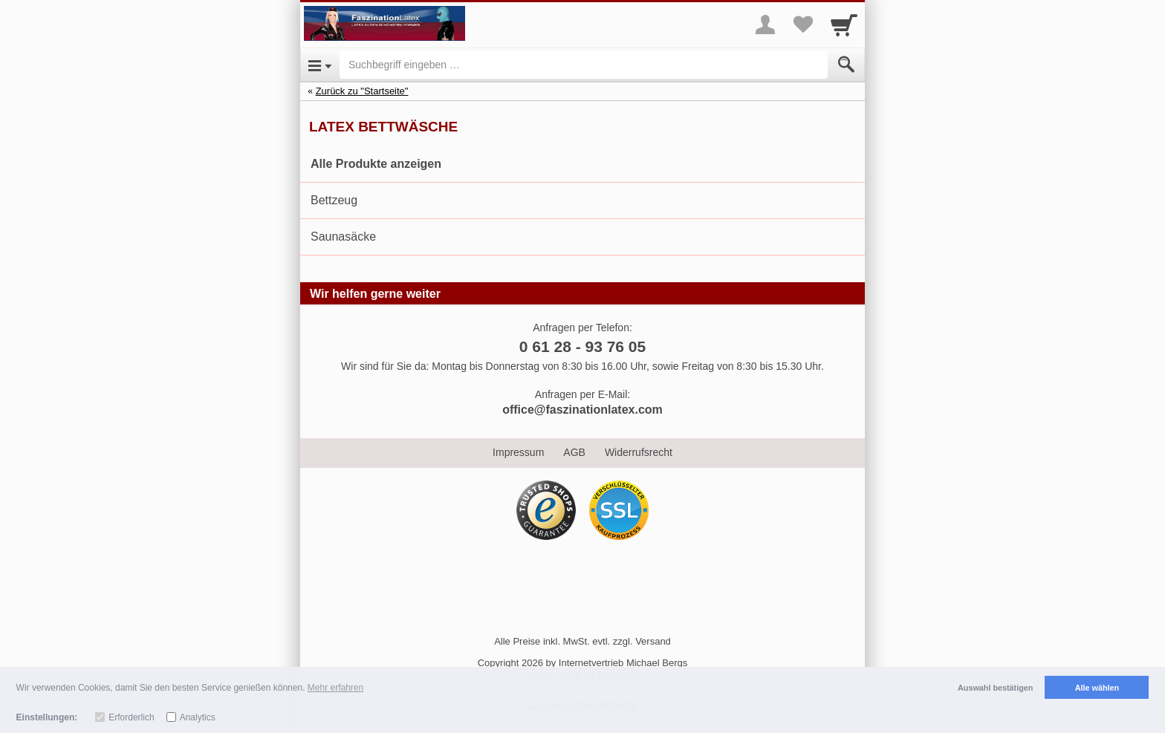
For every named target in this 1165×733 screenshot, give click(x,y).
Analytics (197, 717)
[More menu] (765, 24)
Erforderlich (131, 717)
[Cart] (844, 24)
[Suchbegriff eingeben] (584, 65)
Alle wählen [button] (1097, 687)
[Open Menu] (320, 64)
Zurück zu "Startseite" (362, 91)
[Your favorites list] (802, 24)
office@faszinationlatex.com (582, 409)
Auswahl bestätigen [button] (995, 687)
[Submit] (846, 64)
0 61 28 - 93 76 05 (582, 346)
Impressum (518, 452)
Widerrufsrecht (638, 452)
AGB (574, 452)
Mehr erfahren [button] (335, 687)
